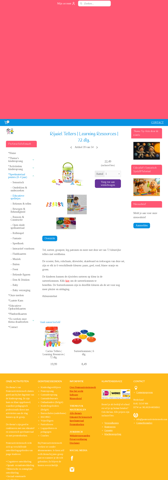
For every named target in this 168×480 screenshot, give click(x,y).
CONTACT (157, 77)
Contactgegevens (144, 347)
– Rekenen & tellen (21, 158)
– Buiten (15, 218)
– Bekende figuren (20, 229)
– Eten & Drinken (20, 234)
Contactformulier (144, 377)
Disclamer (75, 397)
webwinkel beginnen (91, 475)
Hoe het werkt (76, 345)
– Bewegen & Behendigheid (18, 165)
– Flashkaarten (18, 208)
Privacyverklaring (78, 393)
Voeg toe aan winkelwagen (108, 138)
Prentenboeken (77, 379)
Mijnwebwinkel (112, 475)
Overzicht (50, 192)
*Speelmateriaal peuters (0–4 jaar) (21, 130)
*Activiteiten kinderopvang (21, 122)
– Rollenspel (17, 187)
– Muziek (16, 213)
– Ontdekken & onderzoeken (19, 143)
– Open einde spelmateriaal (18, 181)
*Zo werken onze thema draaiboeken (21, 275)
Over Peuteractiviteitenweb (83, 342)
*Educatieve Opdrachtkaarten (17, 262)
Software (74, 349)
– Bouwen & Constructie (17, 173)
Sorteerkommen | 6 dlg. (84, 307)
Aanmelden (142, 179)
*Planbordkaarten (17, 268)
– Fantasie (16, 192)
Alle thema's (76, 367)
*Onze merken (16, 249)
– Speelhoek (17, 197)
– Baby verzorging (20, 244)
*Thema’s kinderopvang (21, 114)
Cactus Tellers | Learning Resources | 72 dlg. (54, 308)
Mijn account (66, 3)
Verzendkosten (111, 377)
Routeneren (109, 381)
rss (83, 475)
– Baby (14, 239)
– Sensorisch (17, 136)
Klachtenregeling (112, 388)
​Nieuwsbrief (76, 353)
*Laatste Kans (15, 255)
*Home (12, 107)
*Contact (13, 281)
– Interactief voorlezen (22, 203)
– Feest (14, 223)
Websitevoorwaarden (80, 390)
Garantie (108, 385)
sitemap (78, 475)
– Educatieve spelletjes (17, 151)
